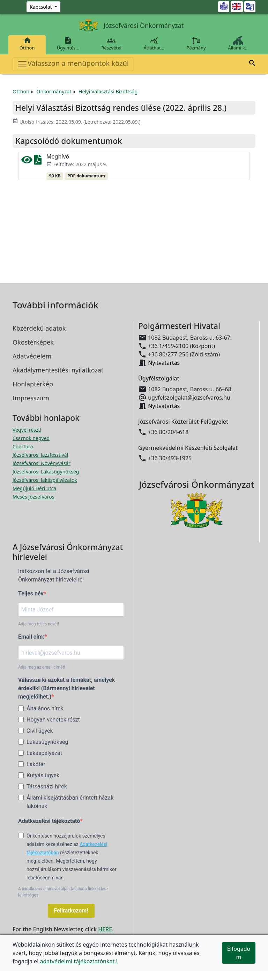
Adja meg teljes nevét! (38, 624)
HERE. (105, 929)
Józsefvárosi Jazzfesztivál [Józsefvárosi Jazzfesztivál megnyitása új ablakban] (40, 455)
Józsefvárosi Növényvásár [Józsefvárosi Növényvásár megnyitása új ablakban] (41, 463)
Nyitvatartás (164, 363)
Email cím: (31, 636)
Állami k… (238, 43)
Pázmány (196, 43)
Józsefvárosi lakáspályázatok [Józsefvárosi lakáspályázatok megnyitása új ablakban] (45, 480)
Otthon (27, 43)
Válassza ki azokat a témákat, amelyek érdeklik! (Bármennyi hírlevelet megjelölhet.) (66, 688)
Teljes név (31, 593)
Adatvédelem (32, 356)
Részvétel (111, 43)
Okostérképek (33, 342)
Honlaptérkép (33, 384)
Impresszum (31, 398)
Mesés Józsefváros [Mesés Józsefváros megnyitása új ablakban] (33, 496)
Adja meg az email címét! (41, 667)
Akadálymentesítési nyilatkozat (58, 370)
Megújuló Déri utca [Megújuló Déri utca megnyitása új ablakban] (34, 488)
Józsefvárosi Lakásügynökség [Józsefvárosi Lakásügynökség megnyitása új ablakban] (46, 471)
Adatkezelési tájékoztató (49, 821)
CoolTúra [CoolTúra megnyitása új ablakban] (23, 446)
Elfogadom (239, 953)
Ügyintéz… (68, 43)
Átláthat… (154, 43)
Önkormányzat (53, 91)
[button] (252, 64)
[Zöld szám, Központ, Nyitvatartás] (43, 6)
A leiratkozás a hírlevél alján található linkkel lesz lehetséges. (63, 891)
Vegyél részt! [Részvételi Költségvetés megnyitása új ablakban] (27, 429)
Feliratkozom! (71, 910)
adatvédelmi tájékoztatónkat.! (78, 961)
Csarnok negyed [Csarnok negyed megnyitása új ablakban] (31, 438)
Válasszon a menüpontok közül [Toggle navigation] (73, 64)
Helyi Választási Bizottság (108, 91)
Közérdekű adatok (39, 328)
